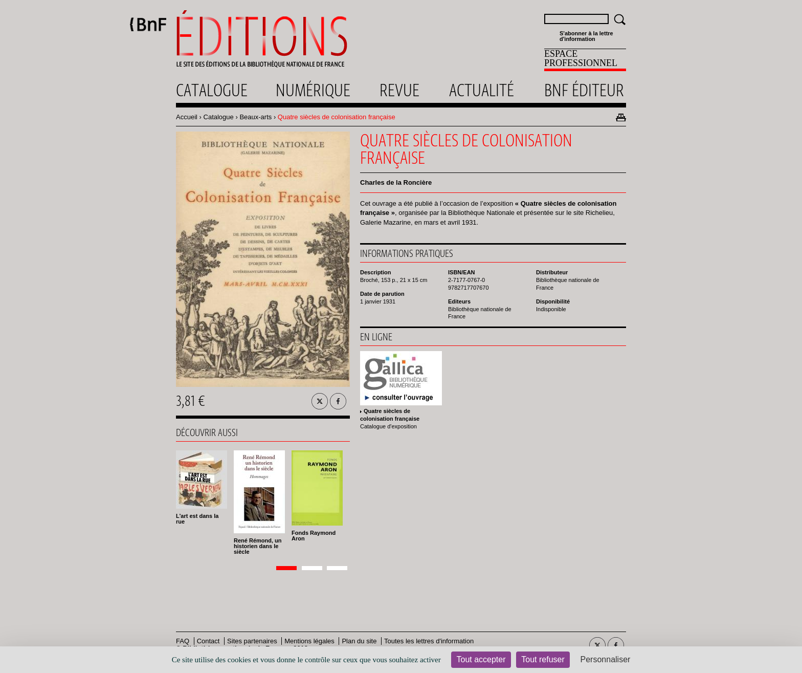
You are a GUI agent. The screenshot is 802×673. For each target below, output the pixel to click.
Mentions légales (309, 641)
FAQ (182, 641)
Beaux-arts (255, 117)
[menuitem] (585, 60)
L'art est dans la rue (197, 519)
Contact (208, 641)
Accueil (186, 117)
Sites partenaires (252, 641)
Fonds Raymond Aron (314, 535)
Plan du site (359, 641)
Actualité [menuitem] (481, 90)
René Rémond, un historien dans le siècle (258, 546)
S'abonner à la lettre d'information (586, 36)
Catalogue (219, 117)
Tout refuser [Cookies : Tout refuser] (542, 659)
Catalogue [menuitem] (212, 90)
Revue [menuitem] (399, 90)
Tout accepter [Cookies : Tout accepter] (480, 659)
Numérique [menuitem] (313, 90)
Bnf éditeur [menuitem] (584, 90)
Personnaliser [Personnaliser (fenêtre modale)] (606, 659)
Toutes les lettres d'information (429, 641)
